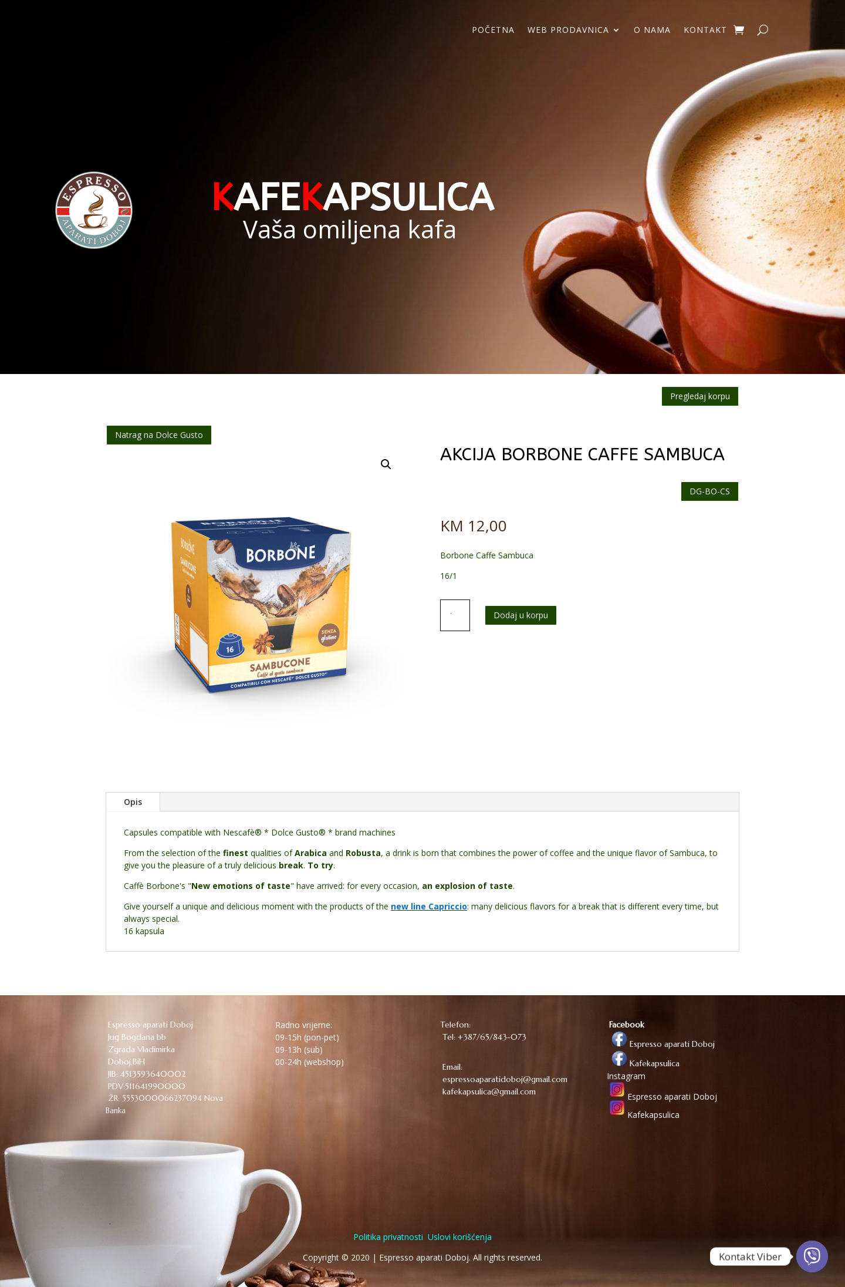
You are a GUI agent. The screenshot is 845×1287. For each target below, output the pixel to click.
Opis (133, 801)
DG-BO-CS (709, 491)
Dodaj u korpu (521, 615)
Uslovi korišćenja (458, 1236)
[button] (386, 464)
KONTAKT (705, 30)
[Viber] (812, 1256)
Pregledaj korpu (700, 396)
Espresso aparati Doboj (661, 1044)
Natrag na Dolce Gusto (159, 434)
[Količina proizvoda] (455, 615)
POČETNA (493, 30)
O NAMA (652, 30)
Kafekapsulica (643, 1063)
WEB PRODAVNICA (568, 30)
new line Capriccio (429, 906)
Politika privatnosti (388, 1236)
